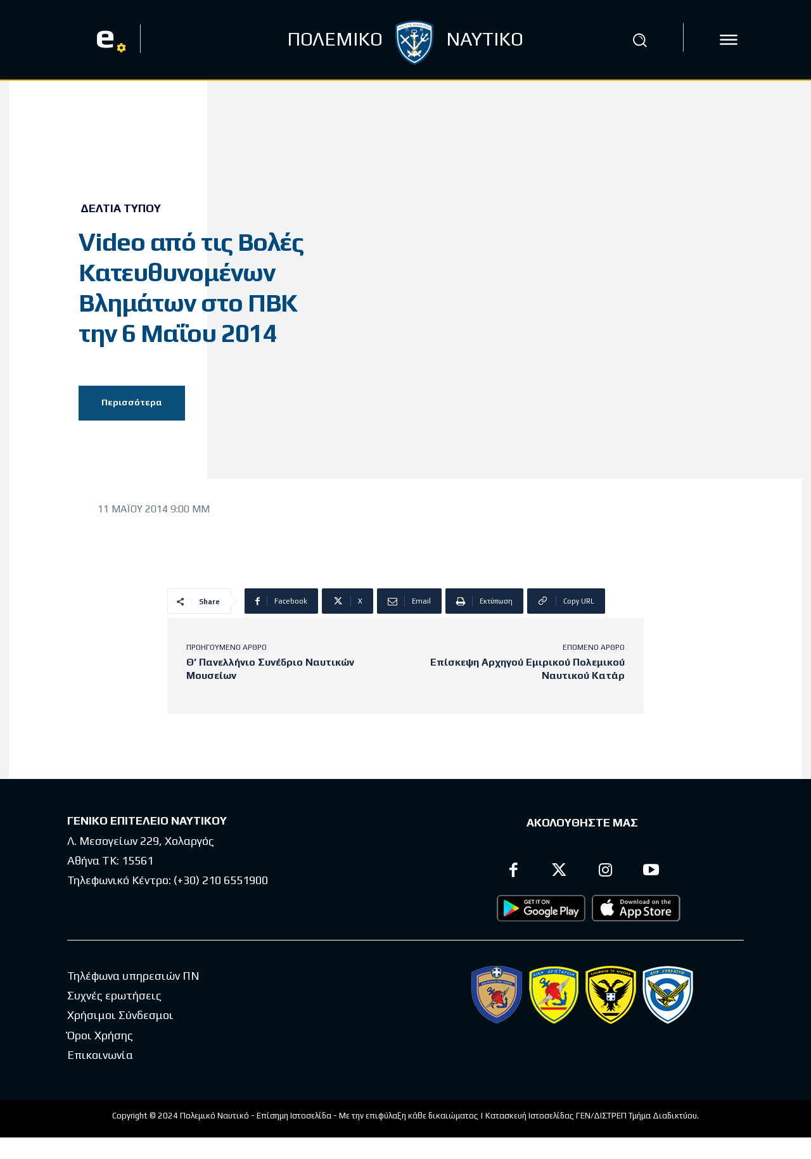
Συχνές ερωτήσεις (114, 995)
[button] (639, 40)
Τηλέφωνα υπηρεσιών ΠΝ (133, 975)
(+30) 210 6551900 (221, 880)
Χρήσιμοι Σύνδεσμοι (120, 1015)
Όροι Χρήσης (100, 1035)
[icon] (728, 40)
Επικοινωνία (100, 1054)
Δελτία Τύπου (120, 208)
